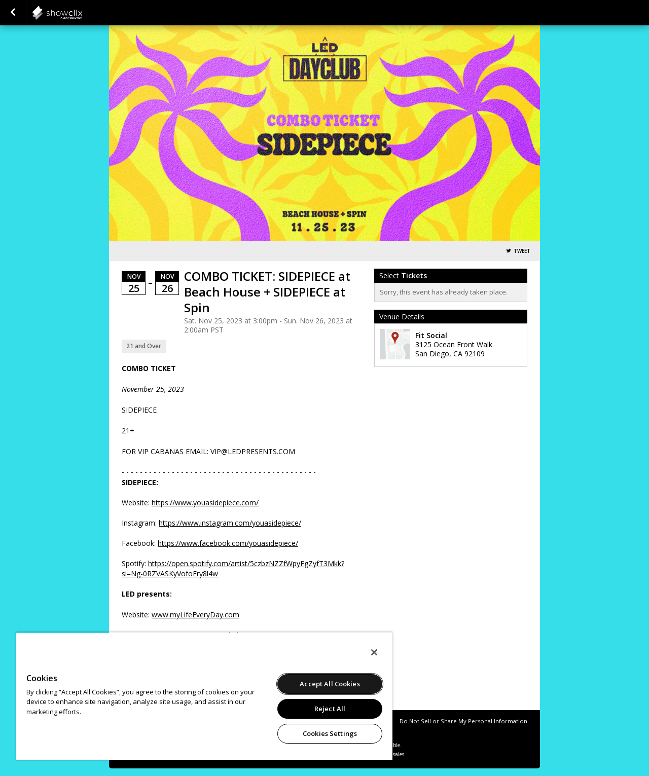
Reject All (329, 708)
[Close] (374, 652)
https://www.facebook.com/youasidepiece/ (228, 543)
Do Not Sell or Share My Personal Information (463, 721)
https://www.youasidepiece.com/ (205, 502)
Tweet (522, 251)
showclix (82, 12)
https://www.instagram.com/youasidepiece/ (230, 523)
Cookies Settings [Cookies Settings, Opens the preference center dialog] (330, 733)
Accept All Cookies (329, 683)
